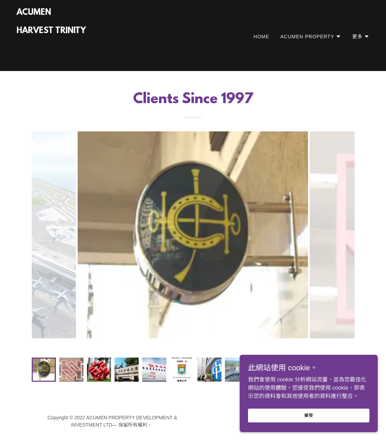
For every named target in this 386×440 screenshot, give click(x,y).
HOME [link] (261, 36)
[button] (310, 36)
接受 (308, 415)
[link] (51, 58)
